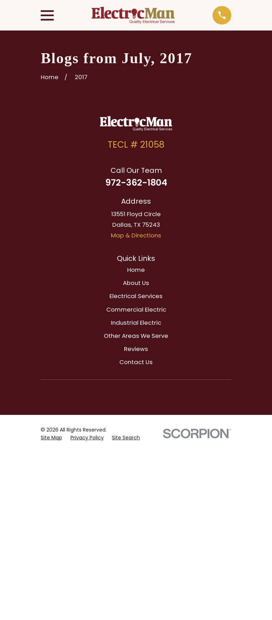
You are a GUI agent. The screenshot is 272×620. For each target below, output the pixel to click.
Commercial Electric (136, 309)
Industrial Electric (136, 322)
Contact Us (136, 362)
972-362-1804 (136, 182)
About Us (136, 283)
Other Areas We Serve (136, 335)
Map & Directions (136, 235)
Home (136, 269)
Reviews (136, 349)
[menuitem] (51, 437)
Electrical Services (136, 296)
